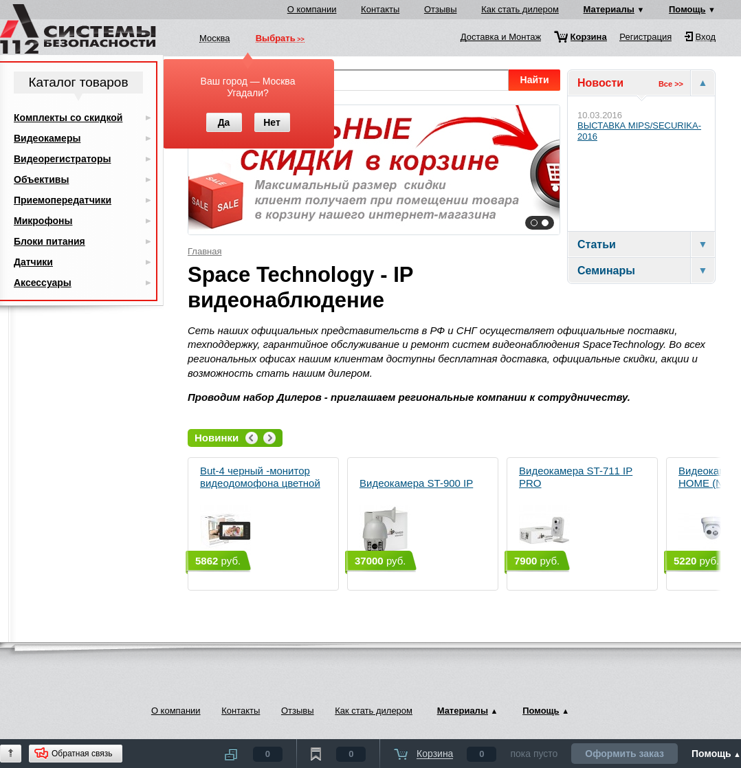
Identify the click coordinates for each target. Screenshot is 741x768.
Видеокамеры (47, 138)
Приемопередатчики (62, 200)
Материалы (609, 9)
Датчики (33, 261)
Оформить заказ (624, 753)
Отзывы (440, 9)
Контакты (380, 9)
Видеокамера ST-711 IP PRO (575, 510)
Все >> (671, 84)
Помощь (687, 9)
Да (224, 122)
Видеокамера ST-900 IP (416, 516)
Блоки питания (49, 241)
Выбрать (276, 39)
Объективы (41, 179)
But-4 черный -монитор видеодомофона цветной (260, 510)
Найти (534, 79)
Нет (271, 122)
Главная (204, 251)
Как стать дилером (520, 9)
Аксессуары (42, 282)
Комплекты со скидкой (68, 117)
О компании (312, 9)
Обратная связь (82, 753)
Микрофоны (43, 220)
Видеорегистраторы (62, 158)
